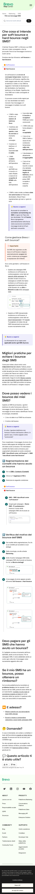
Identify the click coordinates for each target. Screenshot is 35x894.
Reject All (17, 885)
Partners (4, 837)
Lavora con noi (6, 799)
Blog (3, 829)
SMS (19, 14)
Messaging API (23, 813)
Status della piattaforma (22, 842)
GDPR (4, 811)
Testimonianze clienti (8, 841)
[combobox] (17, 21)
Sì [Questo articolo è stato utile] (6, 764)
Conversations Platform (23, 804)
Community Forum (7, 845)
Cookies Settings (17, 880)
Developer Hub (23, 837)
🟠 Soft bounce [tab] (9, 65)
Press (4, 803)
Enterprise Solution (24, 817)
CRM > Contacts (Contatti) (19, 472)
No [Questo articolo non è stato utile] (14, 764)
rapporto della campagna (16, 276)
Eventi (4, 833)
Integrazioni (22, 853)
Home (4, 14)
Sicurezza (5, 815)
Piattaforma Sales (24, 809)
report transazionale (14, 320)
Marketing (12, 14)
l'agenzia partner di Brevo (20, 748)
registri (27, 320)
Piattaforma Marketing (25, 799)
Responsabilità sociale (9, 807)
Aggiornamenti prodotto (23, 848)
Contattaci (22, 833)
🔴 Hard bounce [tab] (9, 69)
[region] (17, 880)
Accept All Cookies (17, 890)
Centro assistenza (24, 829)
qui (10, 740)
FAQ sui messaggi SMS (13, 16)
